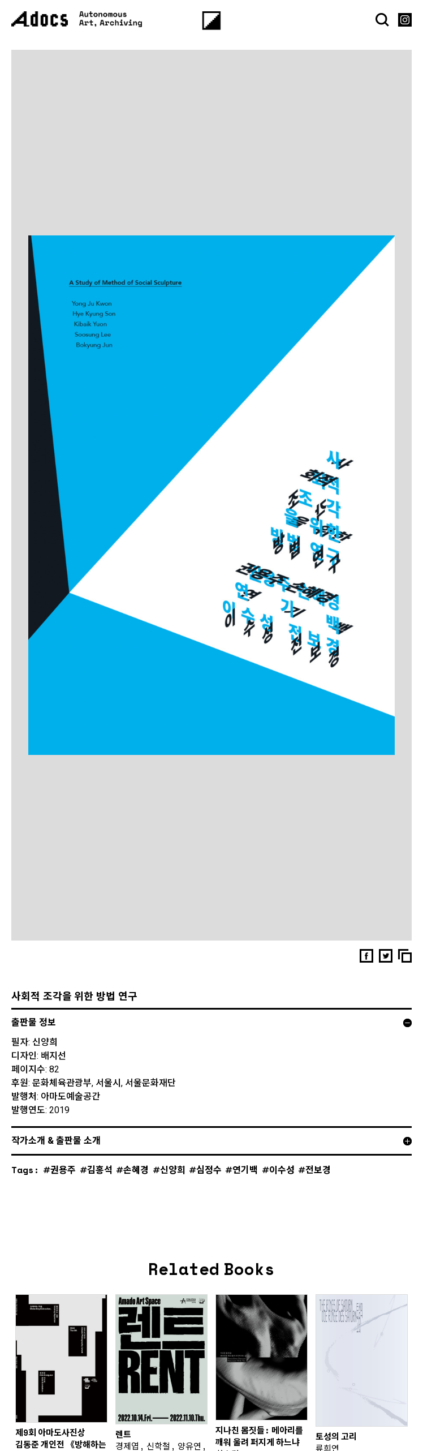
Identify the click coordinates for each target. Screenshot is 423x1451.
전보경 (318, 1183)
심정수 (209, 1183)
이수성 (282, 1183)
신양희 (172, 1183)
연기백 (245, 1183)
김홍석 (100, 1183)
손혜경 (136, 1183)
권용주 (63, 1183)
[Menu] (211, 20)
